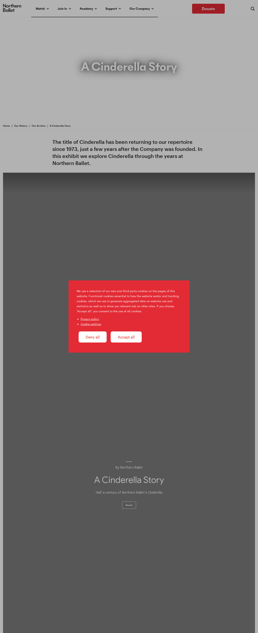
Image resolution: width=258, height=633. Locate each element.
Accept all (126, 337)
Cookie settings (91, 324)
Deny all (93, 337)
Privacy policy (90, 319)
